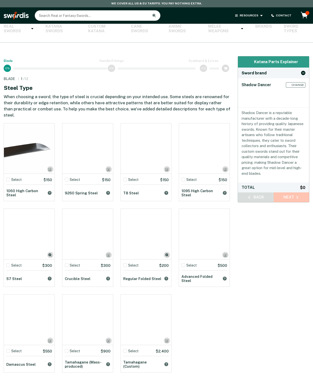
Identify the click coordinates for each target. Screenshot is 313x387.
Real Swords (17, 29)
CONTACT (281, 15)
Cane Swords (131, 29)
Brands (241, 29)
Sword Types (270, 29)
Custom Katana (95, 29)
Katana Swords (55, 29)
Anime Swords (167, 29)
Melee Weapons (207, 29)
